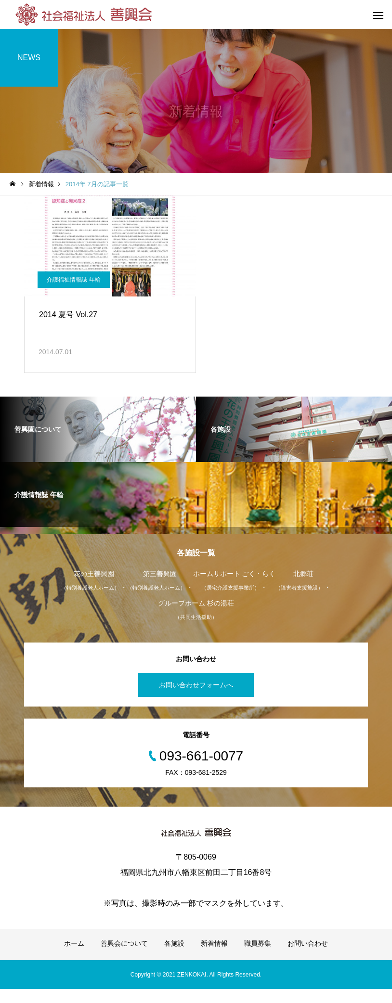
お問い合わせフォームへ (196, 699)
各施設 (174, 957)
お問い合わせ (307, 957)
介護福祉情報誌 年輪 (75, 287)
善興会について (124, 957)
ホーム (74, 957)
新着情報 (214, 957)
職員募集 (257, 957)
